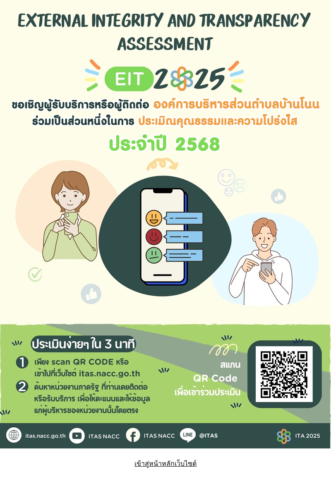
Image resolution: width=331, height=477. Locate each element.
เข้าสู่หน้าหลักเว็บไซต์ (165, 463)
